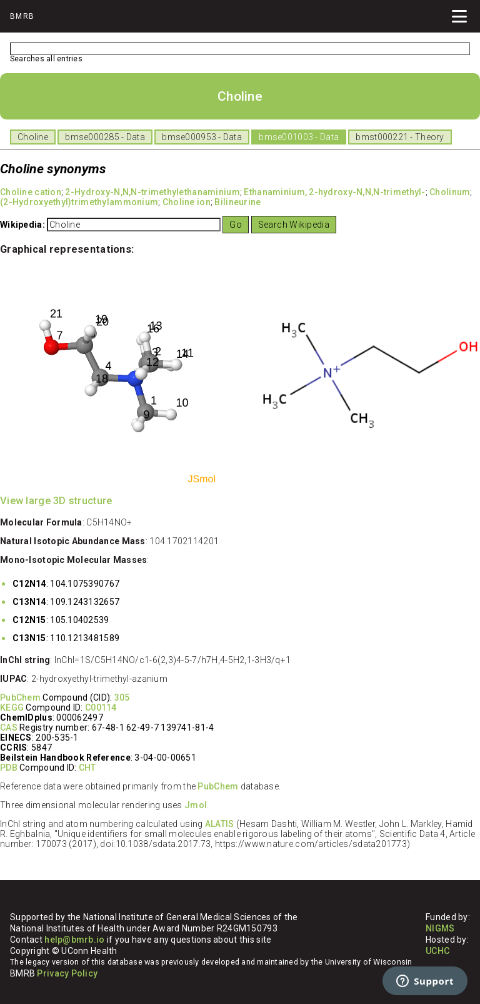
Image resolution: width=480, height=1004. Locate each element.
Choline (33, 137)
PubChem (20, 697)
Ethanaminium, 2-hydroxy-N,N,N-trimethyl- (334, 192)
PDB (9, 768)
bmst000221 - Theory (400, 137)
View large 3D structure (56, 501)
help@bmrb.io (74, 940)
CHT (87, 768)
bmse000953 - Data (202, 137)
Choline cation (30, 192)
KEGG (12, 707)
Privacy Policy (67, 973)
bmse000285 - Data (105, 137)
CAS (9, 728)
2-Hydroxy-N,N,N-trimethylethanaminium (152, 192)
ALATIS (219, 824)
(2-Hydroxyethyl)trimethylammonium (79, 202)
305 (122, 697)
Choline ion (186, 202)
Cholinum (449, 192)
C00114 (101, 707)
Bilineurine (237, 202)
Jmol (195, 805)
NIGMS (440, 928)
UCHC (437, 951)
